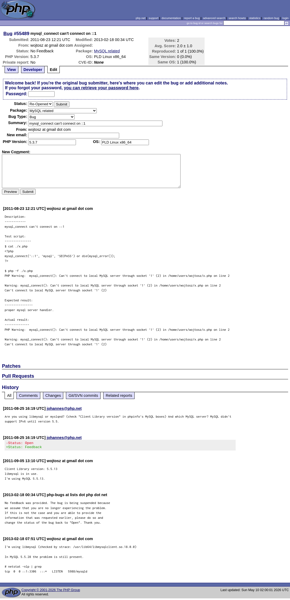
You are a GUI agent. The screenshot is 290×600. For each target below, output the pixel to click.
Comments (28, 395)
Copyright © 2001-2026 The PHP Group (50, 592)
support (153, 18)
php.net (140, 18)
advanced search (214, 18)
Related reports (119, 395)
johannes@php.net (64, 408)
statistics (254, 18)
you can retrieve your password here (101, 88)
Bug (8, 33)
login (285, 18)
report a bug (192, 18)
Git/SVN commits (83, 395)
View (11, 69)
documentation (171, 18)
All (9, 395)
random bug (271, 18)
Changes (53, 395)
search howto (237, 18)
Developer (33, 69)
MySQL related (107, 51)
